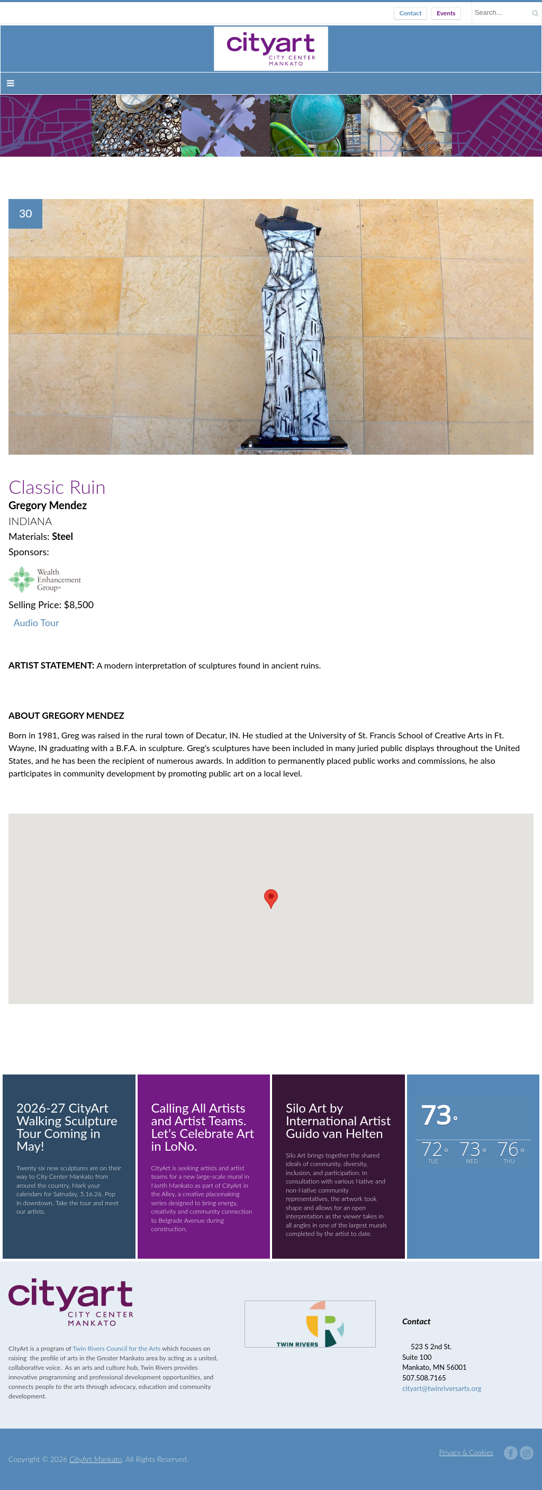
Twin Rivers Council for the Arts (116, 1348)
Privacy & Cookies (466, 1452)
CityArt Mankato (95, 1459)
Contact (410, 13)
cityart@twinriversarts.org (442, 1388)
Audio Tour (36, 622)
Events (446, 13)
